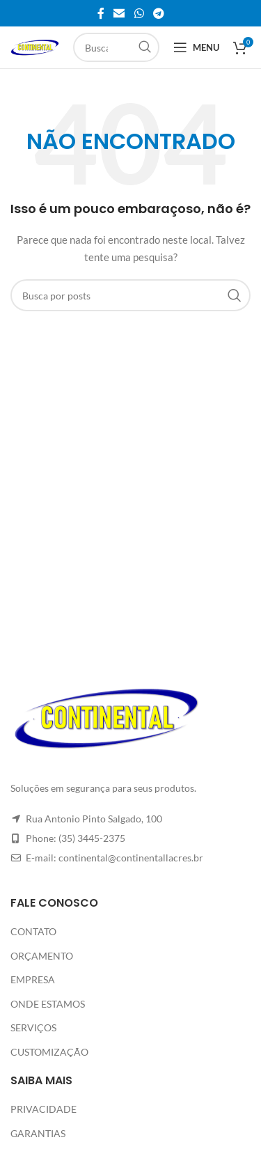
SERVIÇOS (33, 1027)
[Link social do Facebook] (101, 13)
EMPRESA (32, 979)
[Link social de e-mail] (119, 13)
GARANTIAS (37, 1133)
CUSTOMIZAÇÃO (49, 1052)
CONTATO (33, 931)
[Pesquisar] (116, 47)
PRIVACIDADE (43, 1109)
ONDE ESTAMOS (47, 1004)
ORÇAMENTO (41, 956)
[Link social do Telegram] (158, 13)
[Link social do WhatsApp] (138, 13)
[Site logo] (34, 46)
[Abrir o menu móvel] (196, 47)
